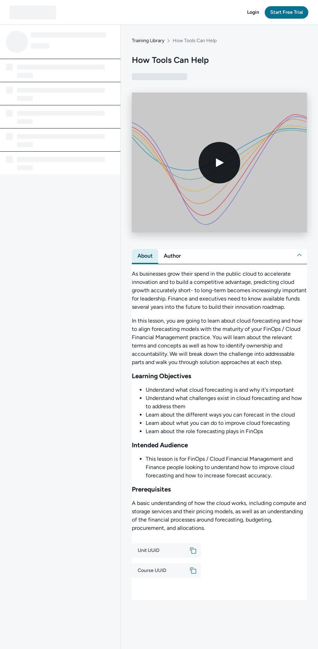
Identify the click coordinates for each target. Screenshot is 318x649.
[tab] (145, 256)
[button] (253, 12)
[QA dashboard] (33, 12)
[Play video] (219, 162)
